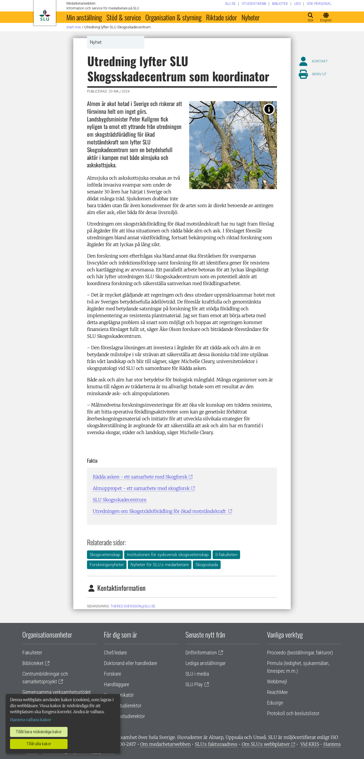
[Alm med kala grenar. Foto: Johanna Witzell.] (269, 109)
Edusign (275, 703)
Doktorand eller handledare (130, 663)
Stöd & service (123, 17)
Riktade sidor (221, 17)
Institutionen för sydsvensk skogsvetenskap (168, 554)
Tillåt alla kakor (38, 743)
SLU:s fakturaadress (216, 744)
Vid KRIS (309, 744)
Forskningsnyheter (107, 564)
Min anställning (84, 17)
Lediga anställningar (205, 663)
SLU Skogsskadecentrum (120, 500)
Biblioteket (32, 663)
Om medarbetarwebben (165, 744)
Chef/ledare (115, 653)
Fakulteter (32, 653)
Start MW (73, 27)
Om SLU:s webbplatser (266, 744)
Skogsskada (206, 564)
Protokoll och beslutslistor (293, 713)
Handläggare (116, 684)
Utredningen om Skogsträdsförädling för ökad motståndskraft (160, 511)
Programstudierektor (124, 716)
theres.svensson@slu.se (132, 606)
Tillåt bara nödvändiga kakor (39, 731)
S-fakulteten (226, 554)
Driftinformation (201, 653)
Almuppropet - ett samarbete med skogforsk (141, 488)
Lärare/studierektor (122, 706)
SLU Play (194, 684)
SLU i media (197, 674)
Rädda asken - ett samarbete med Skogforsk (140, 477)
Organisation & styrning (173, 17)
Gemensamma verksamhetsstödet (56, 692)
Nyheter (251, 17)
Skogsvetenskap (105, 554)
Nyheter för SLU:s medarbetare (159, 564)
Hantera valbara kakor (30, 719)
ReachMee (277, 692)
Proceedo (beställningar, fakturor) (300, 653)
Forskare (112, 674)
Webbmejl (277, 681)
